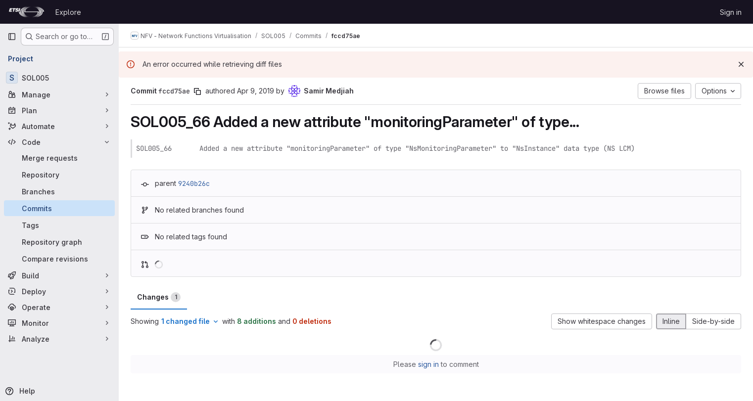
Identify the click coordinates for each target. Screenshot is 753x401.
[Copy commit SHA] (197, 91)
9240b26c (194, 183)
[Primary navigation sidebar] (12, 37)
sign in (428, 364)
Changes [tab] (159, 297)
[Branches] (59, 191)
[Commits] (59, 208)
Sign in (731, 12)
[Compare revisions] (59, 259)
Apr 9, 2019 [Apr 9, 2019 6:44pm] (255, 91)
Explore (68, 12)
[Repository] (59, 174)
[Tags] (59, 225)
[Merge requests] (59, 158)
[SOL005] (59, 78)
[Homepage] (26, 12)
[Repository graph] (59, 242)
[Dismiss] (741, 64)
